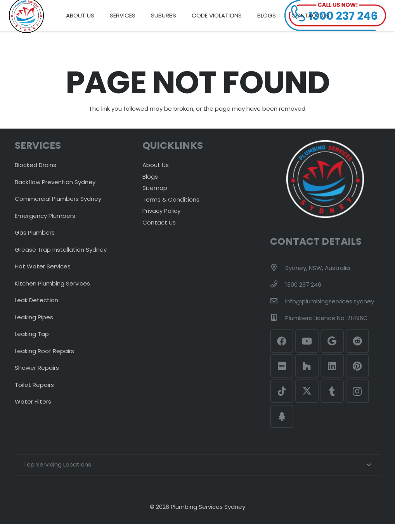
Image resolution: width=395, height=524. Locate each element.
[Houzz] (307, 366)
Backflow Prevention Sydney (55, 182)
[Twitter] (307, 391)
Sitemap (154, 188)
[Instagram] (357, 391)
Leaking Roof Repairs (44, 351)
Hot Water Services (43, 266)
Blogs (150, 176)
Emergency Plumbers (45, 216)
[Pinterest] (357, 366)
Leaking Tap (32, 334)
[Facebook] (281, 341)
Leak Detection (36, 300)
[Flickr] (281, 366)
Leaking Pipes (34, 317)
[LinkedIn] (332, 366)
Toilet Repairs (34, 385)
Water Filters (33, 401)
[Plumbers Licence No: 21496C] (277, 318)
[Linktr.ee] (281, 416)
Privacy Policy (161, 211)
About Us (155, 165)
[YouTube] (307, 341)
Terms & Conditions (170, 199)
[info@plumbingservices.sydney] (277, 301)
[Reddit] (357, 341)
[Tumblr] (332, 391)
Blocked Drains (35, 165)
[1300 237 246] (277, 284)
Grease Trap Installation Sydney (61, 249)
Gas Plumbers (35, 232)
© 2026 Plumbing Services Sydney (197, 507)
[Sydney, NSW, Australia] (277, 268)
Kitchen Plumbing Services (52, 283)
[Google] (332, 341)
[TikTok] (281, 391)
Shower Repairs (37, 368)
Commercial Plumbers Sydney (58, 199)
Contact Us (159, 222)
